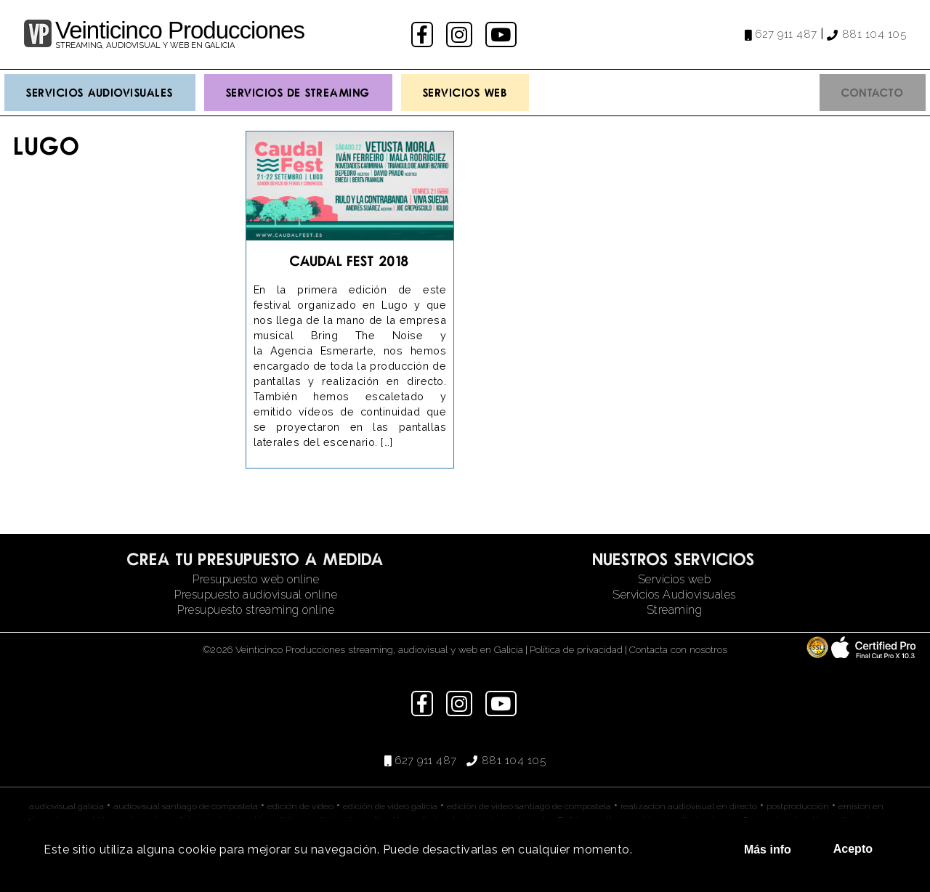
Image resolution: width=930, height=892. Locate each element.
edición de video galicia (390, 806)
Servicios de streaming (298, 92)
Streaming (675, 610)
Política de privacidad (576, 649)
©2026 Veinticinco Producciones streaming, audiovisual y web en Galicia (363, 649)
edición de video (300, 806)
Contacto (872, 92)
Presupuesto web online (256, 579)
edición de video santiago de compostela (529, 806)
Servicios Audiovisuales (100, 92)
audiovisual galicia (66, 806)
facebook (424, 34)
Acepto (853, 849)
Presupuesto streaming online (255, 610)
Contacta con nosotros (678, 649)
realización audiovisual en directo (688, 806)
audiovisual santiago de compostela (185, 806)
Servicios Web (465, 92)
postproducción (798, 806)
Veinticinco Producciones (179, 30)
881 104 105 (874, 34)
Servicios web (674, 579)
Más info (767, 849)
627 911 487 (786, 34)
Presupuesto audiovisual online (255, 594)
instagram (461, 34)
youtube (502, 34)
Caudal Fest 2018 (349, 260)
